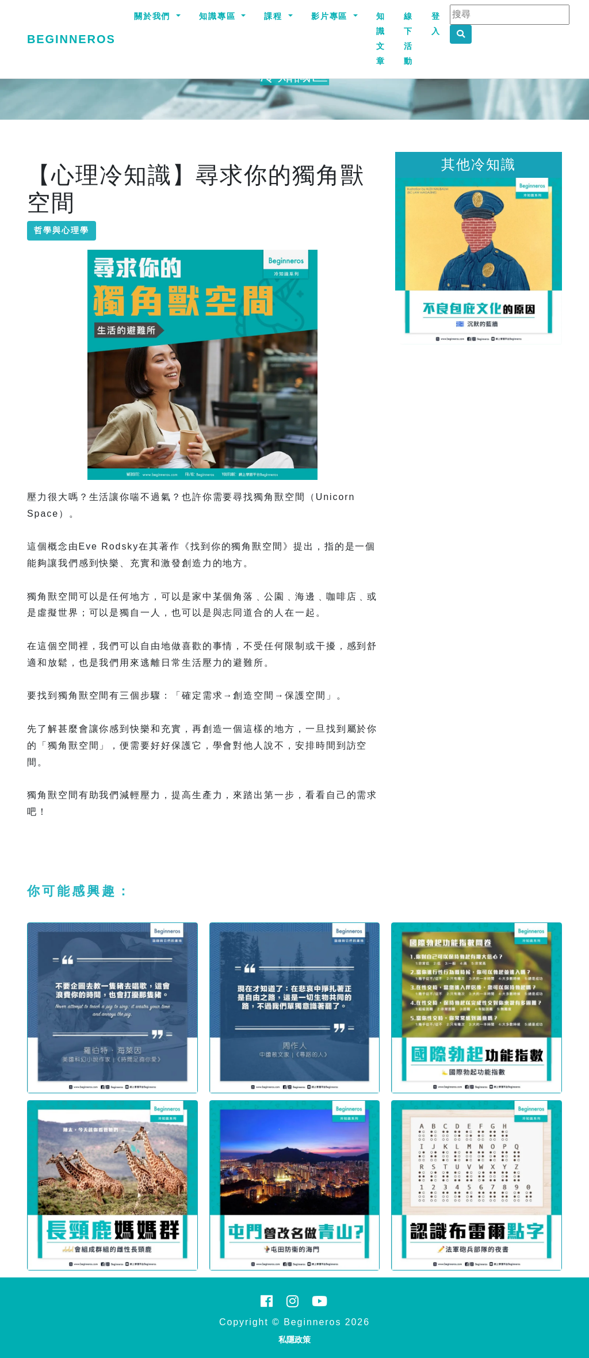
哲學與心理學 (61, 230)
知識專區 (219, 16)
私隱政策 (294, 1339)
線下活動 (408, 39)
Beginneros (71, 39)
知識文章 (380, 39)
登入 (436, 24)
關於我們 (154, 16)
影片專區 (331, 16)
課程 (275, 16)
